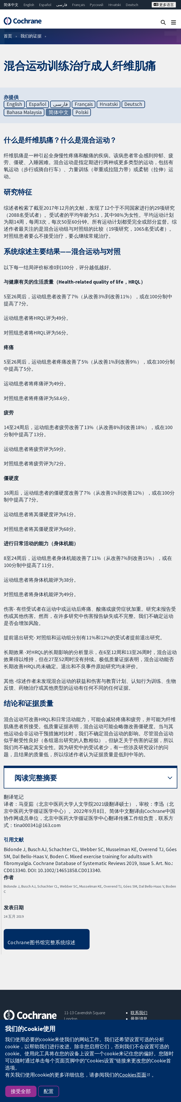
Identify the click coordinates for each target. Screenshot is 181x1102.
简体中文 (11, 4)
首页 (8, 36)
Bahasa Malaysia (24, 112)
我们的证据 (31, 36)
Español (45, 4)
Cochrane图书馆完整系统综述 (42, 942)
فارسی (61, 4)
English (29, 4)
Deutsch (132, 4)
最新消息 (139, 1018)
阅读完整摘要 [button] (35, 778)
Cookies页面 (132, 1075)
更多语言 (164, 4)
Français (78, 4)
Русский (96, 4)
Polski (81, 112)
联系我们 (139, 1012)
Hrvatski (114, 4)
